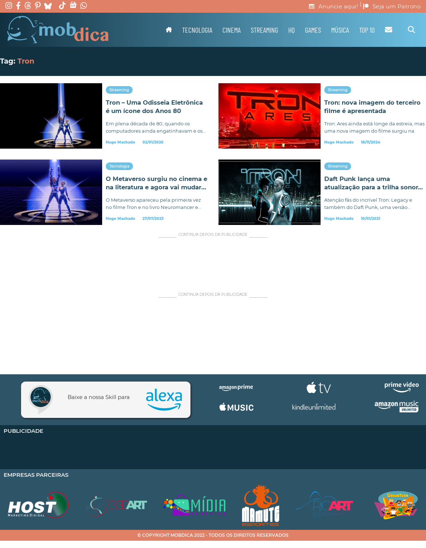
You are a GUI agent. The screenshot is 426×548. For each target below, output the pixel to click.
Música (340, 29)
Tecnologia (197, 29)
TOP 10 (367, 29)
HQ (291, 29)
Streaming (264, 29)
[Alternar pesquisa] (411, 30)
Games (313, 29)
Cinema (231, 29)
